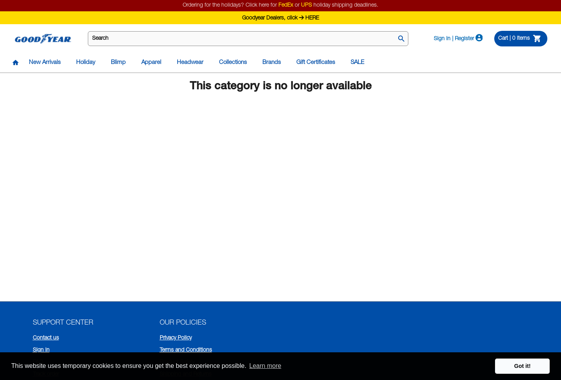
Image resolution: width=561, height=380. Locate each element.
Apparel (151, 63)
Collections (233, 63)
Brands (271, 63)
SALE (357, 63)
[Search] (401, 39)
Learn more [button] (265, 365)
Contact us (46, 338)
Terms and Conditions (186, 350)
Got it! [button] (522, 366)
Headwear (190, 63)
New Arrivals (45, 63)
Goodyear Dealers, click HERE (280, 17)
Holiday (85, 63)
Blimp (118, 63)
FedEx (285, 5)
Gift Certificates (315, 63)
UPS (306, 5)
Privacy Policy (176, 338)
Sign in (41, 350)
